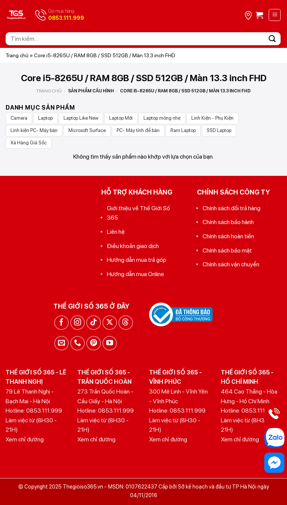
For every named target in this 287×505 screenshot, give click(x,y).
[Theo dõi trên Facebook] (61, 322)
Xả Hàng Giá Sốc (28, 143)
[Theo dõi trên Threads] (125, 322)
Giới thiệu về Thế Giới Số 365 (138, 213)
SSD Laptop (219, 130)
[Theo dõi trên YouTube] (109, 343)
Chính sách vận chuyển (231, 264)
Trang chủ (17, 55)
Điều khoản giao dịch (133, 246)
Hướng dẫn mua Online (135, 274)
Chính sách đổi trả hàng (231, 208)
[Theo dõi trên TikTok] (93, 322)
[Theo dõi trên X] (109, 322)
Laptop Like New (81, 118)
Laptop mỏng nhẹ (162, 118)
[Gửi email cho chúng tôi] (61, 343)
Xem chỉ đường (25, 439)
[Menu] (275, 15)
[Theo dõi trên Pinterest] (93, 343)
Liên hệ (116, 231)
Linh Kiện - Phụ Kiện (212, 118)
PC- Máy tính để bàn (138, 130)
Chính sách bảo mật (227, 250)
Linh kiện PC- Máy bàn (34, 130)
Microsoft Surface (87, 130)
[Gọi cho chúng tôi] (77, 343)
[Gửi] (272, 38)
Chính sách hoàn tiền (228, 236)
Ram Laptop (183, 130)
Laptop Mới (121, 118)
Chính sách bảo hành (228, 222)
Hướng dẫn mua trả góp (136, 259)
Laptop (45, 118)
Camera (18, 118)
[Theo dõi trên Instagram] (77, 322)
